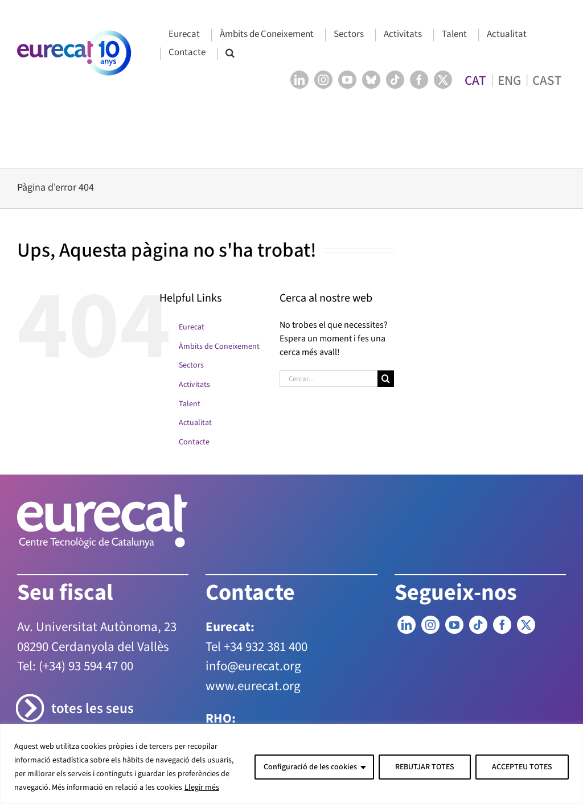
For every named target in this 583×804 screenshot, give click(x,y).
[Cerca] (385, 378)
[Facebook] (502, 625)
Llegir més (201, 787)
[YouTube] (454, 625)
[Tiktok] (478, 625)
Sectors (191, 365)
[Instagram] (430, 625)
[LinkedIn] (406, 625)
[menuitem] (475, 80)
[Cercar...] (328, 378)
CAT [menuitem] (475, 80)
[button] (230, 53)
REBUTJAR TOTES (424, 767)
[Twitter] (526, 625)
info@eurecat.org (253, 666)
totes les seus (92, 708)
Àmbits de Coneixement (219, 346)
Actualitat (195, 422)
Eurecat (191, 327)
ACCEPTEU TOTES (522, 767)
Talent (189, 404)
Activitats (194, 384)
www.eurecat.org (253, 686)
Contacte (194, 442)
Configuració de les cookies (310, 767)
